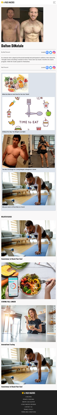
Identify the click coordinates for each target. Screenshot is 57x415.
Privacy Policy (28, 409)
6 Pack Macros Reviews (28, 404)
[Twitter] (50, 52)
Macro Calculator (28, 401)
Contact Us (28, 407)
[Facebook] (47, 52)
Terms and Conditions (28, 412)
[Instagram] (54, 52)
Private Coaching (28, 399)
